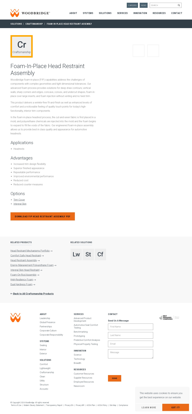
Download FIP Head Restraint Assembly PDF (42, 216)
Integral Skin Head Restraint (24, 270)
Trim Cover (19, 199)
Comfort (44, 364)
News (143, 5)
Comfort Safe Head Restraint (25, 255)
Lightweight (45, 368)
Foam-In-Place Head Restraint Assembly (69, 24)
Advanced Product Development (82, 319)
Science (77, 355)
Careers (132, 5)
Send (114, 378)
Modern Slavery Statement (34, 405)
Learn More (149, 407)
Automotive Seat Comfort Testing (86, 326)
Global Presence (47, 322)
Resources (159, 13)
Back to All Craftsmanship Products (33, 293)
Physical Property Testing (86, 344)
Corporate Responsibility (51, 335)
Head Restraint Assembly (23, 260)
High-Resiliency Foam (21, 279)
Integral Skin (20, 203)
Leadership (45, 318)
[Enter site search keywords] (166, 5)
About (73, 13)
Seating (43, 345)
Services (122, 13)
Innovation (140, 13)
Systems (88, 13)
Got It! (175, 407)
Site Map (113, 405)
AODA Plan (91, 405)
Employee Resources (84, 382)
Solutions (105, 13)
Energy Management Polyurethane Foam (32, 265)
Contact (176, 13)
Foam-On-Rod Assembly (23, 274)
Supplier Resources (83, 378)
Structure (44, 384)
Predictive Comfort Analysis (87, 340)
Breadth (77, 363)
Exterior (43, 353)
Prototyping (79, 336)
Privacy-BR (80, 405)
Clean (42, 376)
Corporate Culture (48, 330)
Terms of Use (16, 405)
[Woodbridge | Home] (15, 317)
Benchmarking (81, 332)
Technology (79, 359)
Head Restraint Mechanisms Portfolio (30, 250)
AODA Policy (102, 405)
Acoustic (44, 389)
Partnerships (46, 326)
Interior (43, 349)
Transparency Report (54, 405)
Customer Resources (84, 374)
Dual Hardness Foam (21, 284)
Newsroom (79, 386)
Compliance (123, 405)
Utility (42, 380)
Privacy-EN (69, 405)
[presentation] (131, 367)
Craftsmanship (34, 24)
